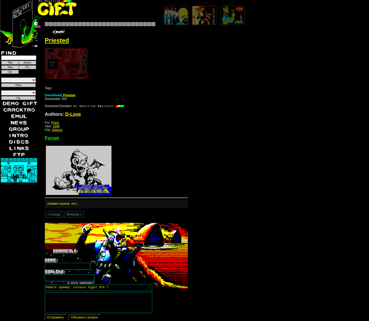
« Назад (54, 215)
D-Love (73, 114)
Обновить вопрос (84, 318)
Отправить (55, 318)
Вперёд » (74, 215)
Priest (55, 123)
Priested (60, 95)
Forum (52, 138)
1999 (56, 126)
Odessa (57, 130)
